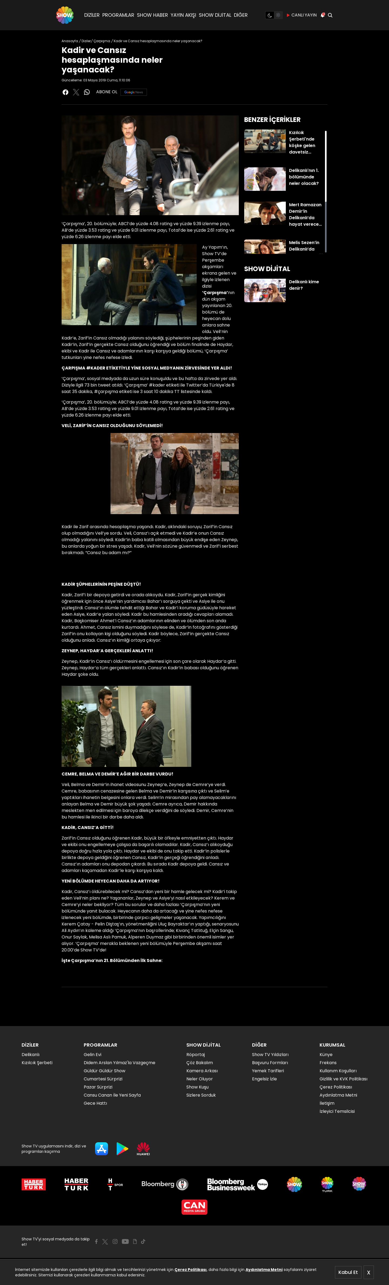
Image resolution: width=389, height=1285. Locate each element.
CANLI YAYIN (301, 15)
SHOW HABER (152, 15)
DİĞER (241, 15)
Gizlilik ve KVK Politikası (343, 1079)
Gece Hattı (95, 1103)
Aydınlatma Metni (264, 1269)
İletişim (327, 1103)
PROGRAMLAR (118, 15)
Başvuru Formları (270, 1063)
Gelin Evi (92, 1054)
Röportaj (195, 1054)
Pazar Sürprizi (98, 1087)
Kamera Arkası (202, 1071)
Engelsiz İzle (264, 1079)
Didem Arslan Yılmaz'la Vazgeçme (119, 1063)
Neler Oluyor (199, 1079)
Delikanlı (30, 1054)
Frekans (328, 1063)
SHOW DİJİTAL (215, 15)
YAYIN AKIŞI (183, 15)
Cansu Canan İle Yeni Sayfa (112, 1095)
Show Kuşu (197, 1087)
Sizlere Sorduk (201, 1095)
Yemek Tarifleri (268, 1071)
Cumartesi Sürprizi (103, 1079)
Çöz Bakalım (199, 1063)
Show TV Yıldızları (270, 1054)
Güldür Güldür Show (104, 1071)
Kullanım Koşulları (338, 1071)
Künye (326, 1054)
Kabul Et (348, 1272)
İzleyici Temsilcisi (337, 1111)
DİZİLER (92, 15)
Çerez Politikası (191, 1269)
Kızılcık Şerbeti (37, 1063)
